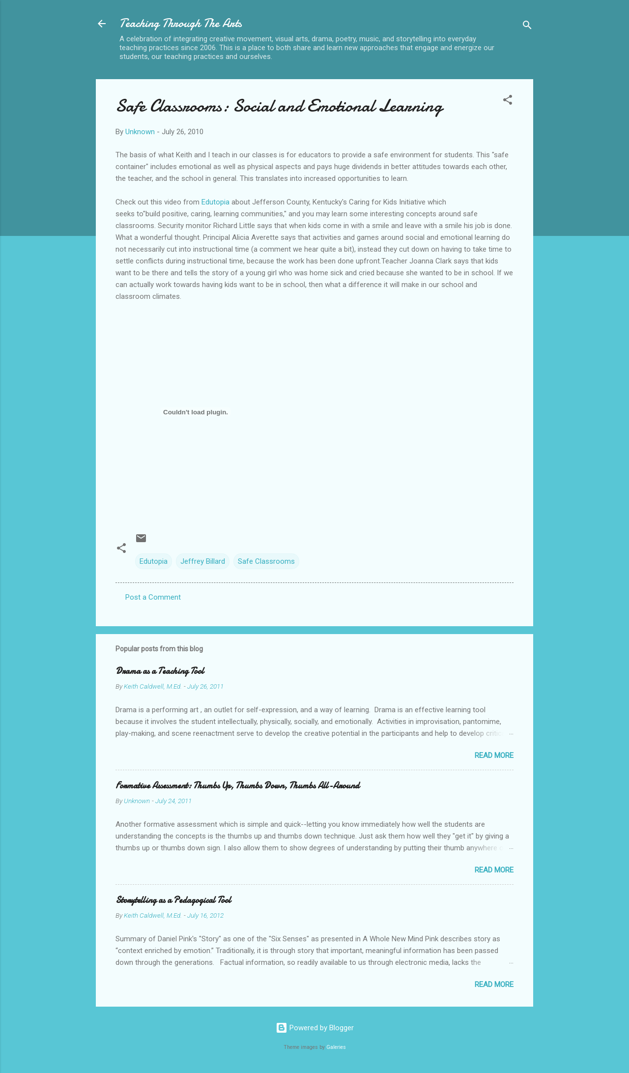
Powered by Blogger (315, 1027)
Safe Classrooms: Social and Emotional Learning (278, 106)
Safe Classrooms (266, 561)
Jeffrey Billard (202, 561)
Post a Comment (153, 597)
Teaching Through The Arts (180, 23)
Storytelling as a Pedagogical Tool (173, 900)
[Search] (527, 27)
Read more (494, 755)
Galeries (336, 1047)
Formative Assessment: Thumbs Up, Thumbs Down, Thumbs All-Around (237, 786)
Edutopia (215, 202)
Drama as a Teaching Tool (159, 671)
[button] (508, 101)
